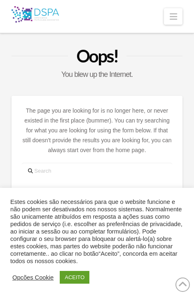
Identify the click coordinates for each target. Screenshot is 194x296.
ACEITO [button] (74, 277)
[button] (173, 16)
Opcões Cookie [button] (33, 277)
